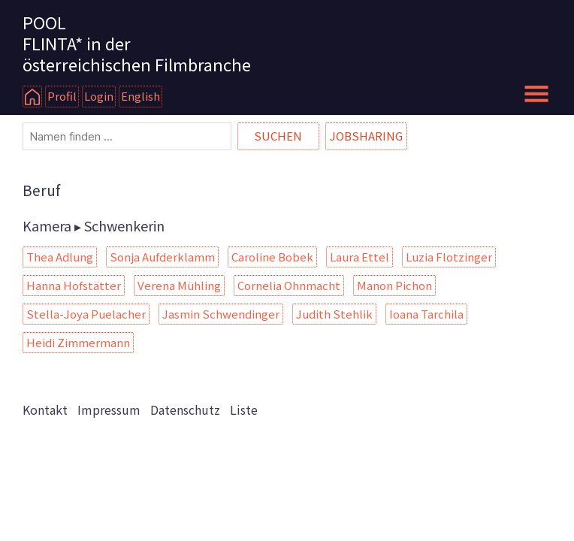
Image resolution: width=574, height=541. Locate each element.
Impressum (108, 409)
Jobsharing (366, 136)
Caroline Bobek (272, 256)
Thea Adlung (59, 256)
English (140, 96)
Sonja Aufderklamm (162, 256)
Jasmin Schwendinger (220, 314)
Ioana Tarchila (426, 314)
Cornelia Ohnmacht (288, 285)
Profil (62, 96)
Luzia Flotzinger (449, 256)
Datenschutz (185, 409)
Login (98, 96)
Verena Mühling (179, 285)
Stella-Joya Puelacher (86, 314)
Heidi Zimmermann (78, 342)
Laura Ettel (359, 256)
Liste (244, 409)
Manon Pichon (394, 285)
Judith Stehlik (334, 314)
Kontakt (45, 409)
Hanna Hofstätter (73, 285)
